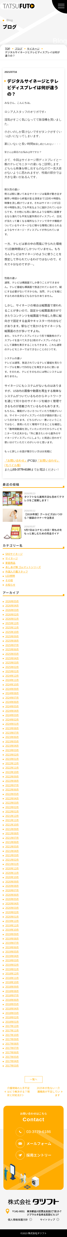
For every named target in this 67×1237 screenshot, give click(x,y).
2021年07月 (12, 838)
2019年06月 (12, 947)
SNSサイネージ (14, 554)
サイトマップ (47, 1219)
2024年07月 (12, 697)
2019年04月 (12, 956)
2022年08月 (12, 781)
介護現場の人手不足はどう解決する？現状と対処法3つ (17, 1091)
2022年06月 (12, 789)
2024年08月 (12, 693)
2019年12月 (12, 921)
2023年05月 (12, 741)
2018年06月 (12, 1000)
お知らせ (10, 584)
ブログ (18, 48)
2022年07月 (12, 785)
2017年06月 (12, 1052)
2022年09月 (12, 776)
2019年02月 (12, 964)
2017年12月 (12, 1026)
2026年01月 (12, 618)
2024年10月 (12, 684)
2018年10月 (12, 982)
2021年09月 (12, 829)
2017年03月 (12, 1065)
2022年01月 (12, 811)
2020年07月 (12, 890)
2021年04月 (12, 851)
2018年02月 (12, 1017)
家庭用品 (10, 563)
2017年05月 (12, 1057)
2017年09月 (12, 1039)
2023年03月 (12, 750)
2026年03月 (12, 610)
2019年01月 (12, 969)
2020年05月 (12, 899)
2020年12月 (12, 868)
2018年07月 (12, 995)
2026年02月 (12, 614)
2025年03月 (12, 662)
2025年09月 (12, 636)
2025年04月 (12, 658)
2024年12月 (12, 675)
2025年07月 (12, 645)
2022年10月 (12, 772)
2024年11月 (12, 680)
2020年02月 (12, 912)
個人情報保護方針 (18, 1219)
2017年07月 (12, 1048)
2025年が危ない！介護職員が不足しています (50, 1091)
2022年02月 (12, 807)
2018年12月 (12, 973)
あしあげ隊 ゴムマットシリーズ (23, 567)
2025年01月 (12, 671)
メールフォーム (33, 1143)
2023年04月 (12, 745)
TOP (7, 48)
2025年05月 (12, 654)
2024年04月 (12, 711)
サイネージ (33, 48)
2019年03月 (12, 960)
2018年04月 (12, 1008)
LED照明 (10, 576)
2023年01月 (12, 759)
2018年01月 (12, 1021)
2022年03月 (12, 802)
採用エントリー (33, 1155)
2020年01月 (12, 916)
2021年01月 (12, 864)
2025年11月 (12, 627)
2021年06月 (12, 842)
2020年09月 (12, 881)
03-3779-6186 (33, 1131)
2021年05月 (12, 846)
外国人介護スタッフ (16, 571)
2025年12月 (12, 623)
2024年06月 (12, 702)
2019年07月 (12, 943)
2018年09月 (12, 986)
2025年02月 (12, 667)
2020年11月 (12, 873)
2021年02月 (12, 859)
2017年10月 (12, 1035)
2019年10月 (12, 929)
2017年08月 (12, 1043)
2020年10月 (12, 877)
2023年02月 (12, 754)
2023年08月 (12, 728)
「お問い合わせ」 (15, 460)
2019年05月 (12, 951)
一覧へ (33, 1079)
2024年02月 (12, 719)
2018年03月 (12, 1013)
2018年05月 (12, 1004)
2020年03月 (12, 907)
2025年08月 (12, 640)
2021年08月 (12, 833)
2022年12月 (12, 763)
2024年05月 (12, 706)
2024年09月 (12, 689)
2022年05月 (12, 794)
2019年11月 (12, 925)
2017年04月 (12, 1061)
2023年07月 (12, 732)
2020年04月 (12, 903)
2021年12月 (12, 816)
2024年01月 (12, 724)
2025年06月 (12, 649)
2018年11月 (12, 978)
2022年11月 (12, 767)
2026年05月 (12, 601)
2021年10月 (12, 824)
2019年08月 (12, 938)
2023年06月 (12, 737)
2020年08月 (12, 886)
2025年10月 (12, 632)
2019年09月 (12, 934)
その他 (9, 580)
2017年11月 (12, 1030)
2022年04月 (12, 798)
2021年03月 (12, 855)
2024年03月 (12, 715)
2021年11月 (12, 820)
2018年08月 (12, 991)
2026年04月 (12, 605)
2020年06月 (12, 894)
